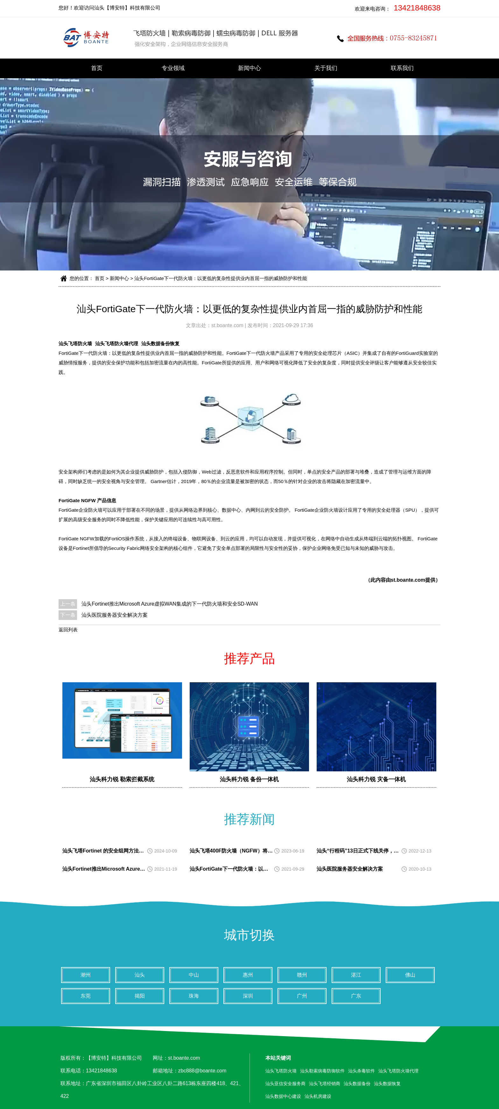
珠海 (194, 996)
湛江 (356, 975)
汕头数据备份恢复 (160, 343)
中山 (194, 975)
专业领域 (173, 68)
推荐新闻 (249, 819)
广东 (356, 996)
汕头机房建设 (318, 1096)
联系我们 (402, 68)
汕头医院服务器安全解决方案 (114, 615)
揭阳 (140, 996)
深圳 (248, 996)
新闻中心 (249, 68)
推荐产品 (249, 658)
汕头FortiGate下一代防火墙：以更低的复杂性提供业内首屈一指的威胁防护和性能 (220, 278)
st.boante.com (228, 325)
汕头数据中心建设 (283, 1096)
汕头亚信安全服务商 (285, 1083)
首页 (96, 68)
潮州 (86, 975)
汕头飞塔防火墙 (75, 343)
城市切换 (249, 935)
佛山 (410, 975)
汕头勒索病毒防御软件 (322, 1070)
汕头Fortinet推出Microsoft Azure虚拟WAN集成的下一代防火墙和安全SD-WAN (169, 604)
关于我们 (325, 68)
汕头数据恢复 (387, 1083)
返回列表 (68, 629)
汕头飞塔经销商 (324, 1083)
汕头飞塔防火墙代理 (116, 343)
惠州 (248, 975)
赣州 (302, 975)
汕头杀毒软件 (361, 1070)
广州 (302, 996)
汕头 (140, 975)
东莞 (86, 996)
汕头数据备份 (357, 1083)
